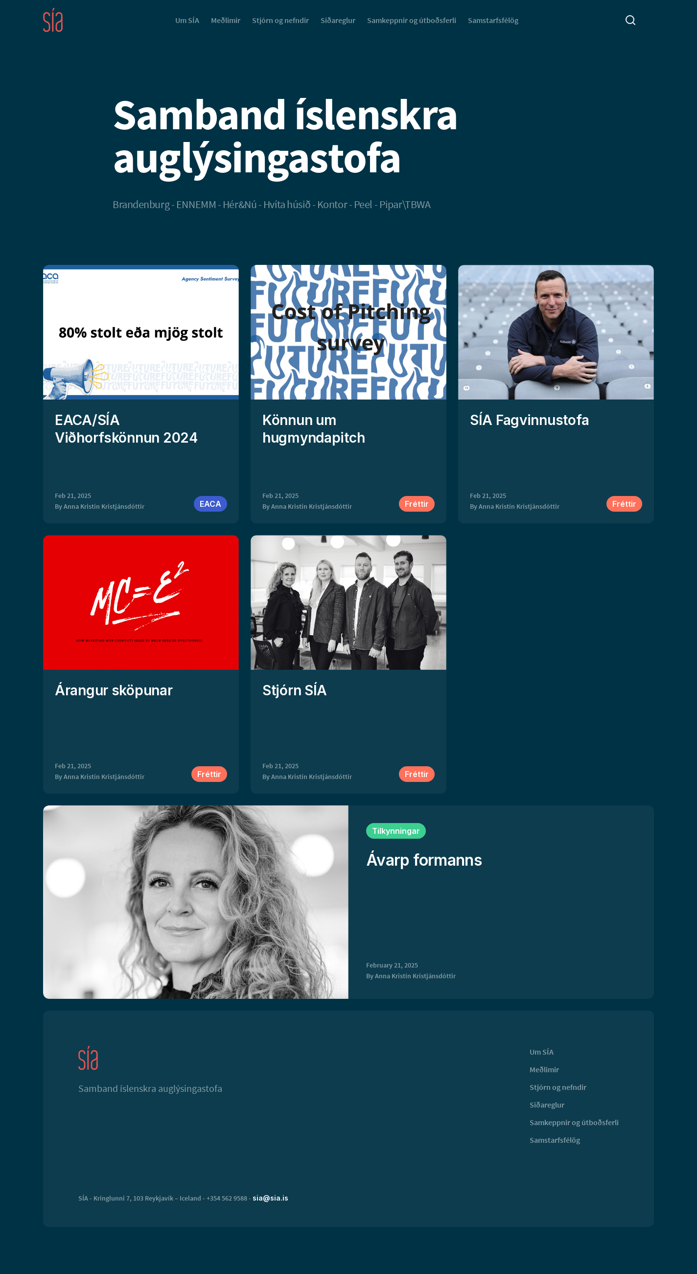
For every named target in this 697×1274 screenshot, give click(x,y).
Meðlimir (225, 20)
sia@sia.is (270, 1198)
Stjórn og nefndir (280, 20)
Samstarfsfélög (493, 20)
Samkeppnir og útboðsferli (411, 20)
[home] (53, 20)
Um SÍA (187, 20)
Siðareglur (338, 20)
